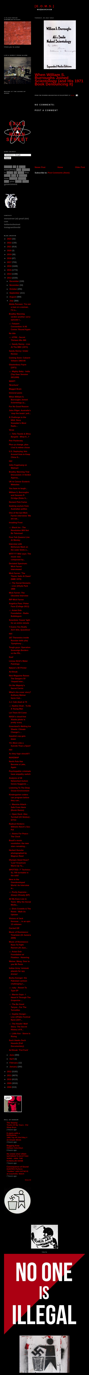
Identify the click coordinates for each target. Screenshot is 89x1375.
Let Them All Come (18, 713)
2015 (9, 270)
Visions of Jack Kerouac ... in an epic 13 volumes (19, 921)
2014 (9, 274)
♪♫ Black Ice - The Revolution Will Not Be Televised (19, 530)
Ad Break (13, 672)
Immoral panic (15, 393)
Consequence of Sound (18, 1167)
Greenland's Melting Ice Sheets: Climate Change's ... (20, 729)
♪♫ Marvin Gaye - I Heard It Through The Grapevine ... (20, 997)
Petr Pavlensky (16, 441)
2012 (9, 1072)
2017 (9, 262)
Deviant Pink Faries (18, 502)
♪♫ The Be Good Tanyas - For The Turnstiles (17, 1007)
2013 (9, 278)
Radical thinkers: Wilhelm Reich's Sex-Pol (19, 827)
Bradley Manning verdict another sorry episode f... (19, 317)
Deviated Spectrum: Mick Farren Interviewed (18, 566)
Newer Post (40, 167)
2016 (9, 266)
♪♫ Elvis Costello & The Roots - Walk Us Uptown (20, 912)
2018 (9, 258)
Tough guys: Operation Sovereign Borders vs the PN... (19, 650)
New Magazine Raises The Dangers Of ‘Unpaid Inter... (19, 679)
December (14, 281)
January (13, 1067)
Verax (11, 430)
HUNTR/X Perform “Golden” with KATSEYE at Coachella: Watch (17, 1171)
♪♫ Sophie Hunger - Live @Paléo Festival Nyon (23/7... (19, 1017)
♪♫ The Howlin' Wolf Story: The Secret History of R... (18, 1027)
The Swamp (12, 1123)
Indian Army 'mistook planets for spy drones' (19, 971)
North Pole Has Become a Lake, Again (17, 764)
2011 (9, 1075)
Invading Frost (15, 523)
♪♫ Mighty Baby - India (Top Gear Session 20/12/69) (19, 374)
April (11, 1059)
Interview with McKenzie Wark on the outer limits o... (18, 547)
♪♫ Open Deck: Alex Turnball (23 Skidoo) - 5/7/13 (20, 817)
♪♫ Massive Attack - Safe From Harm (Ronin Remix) (18, 807)
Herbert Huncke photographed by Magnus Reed (18, 853)
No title (12, 333)
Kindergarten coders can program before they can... (19, 798)
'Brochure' (14, 385)
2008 (9, 1087)
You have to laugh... (18, 488)
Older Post (80, 167)
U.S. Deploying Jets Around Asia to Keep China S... (19, 454)
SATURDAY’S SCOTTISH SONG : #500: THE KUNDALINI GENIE (17, 1158)
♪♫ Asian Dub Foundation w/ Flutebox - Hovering (19, 955)
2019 (9, 254)
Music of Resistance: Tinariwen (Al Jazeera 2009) (20, 935)
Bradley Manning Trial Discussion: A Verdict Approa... (20, 475)
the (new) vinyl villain (16, 1154)
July (11, 301)
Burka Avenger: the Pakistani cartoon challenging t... (18, 981)
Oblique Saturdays (15, 1148)
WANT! (12, 381)
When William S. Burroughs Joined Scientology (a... (18, 400)
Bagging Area (13, 1146)
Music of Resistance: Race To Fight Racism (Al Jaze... (18, 945)
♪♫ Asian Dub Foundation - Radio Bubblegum (19, 613)
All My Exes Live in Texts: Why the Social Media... (20, 902)
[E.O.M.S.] (44, 6)
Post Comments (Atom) (59, 173)
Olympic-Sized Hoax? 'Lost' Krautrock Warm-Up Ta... (19, 863)
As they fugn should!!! (19, 754)
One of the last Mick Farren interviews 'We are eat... (20, 516)
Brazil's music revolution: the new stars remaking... (19, 843)
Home (60, 167)
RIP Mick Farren (16, 600)
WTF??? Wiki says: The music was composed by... (20, 557)
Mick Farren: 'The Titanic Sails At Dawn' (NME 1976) (20, 576)
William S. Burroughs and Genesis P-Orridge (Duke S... (19, 495)
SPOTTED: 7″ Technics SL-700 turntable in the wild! (19, 873)
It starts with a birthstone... (13, 1134)
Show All (28, 1180)
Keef (11, 657)
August (13, 297)
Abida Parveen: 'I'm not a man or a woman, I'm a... (20, 307)
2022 (9, 243)
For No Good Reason (19, 407)
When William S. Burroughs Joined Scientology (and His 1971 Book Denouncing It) (59, 79)
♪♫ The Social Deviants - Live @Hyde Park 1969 (20, 586)
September (14, 293)
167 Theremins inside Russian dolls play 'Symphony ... (19, 641)
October (13, 289)
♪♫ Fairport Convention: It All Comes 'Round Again (20, 327)
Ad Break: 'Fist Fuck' (18, 1050)
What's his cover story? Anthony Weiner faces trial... (20, 695)
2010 (9, 1079)
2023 (9, 239)
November (14, 285)
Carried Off (14, 928)
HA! (10, 461)
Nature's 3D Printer (18, 668)
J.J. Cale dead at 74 (18, 702)
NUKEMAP (14, 758)
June (12, 1055)
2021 (9, 247)
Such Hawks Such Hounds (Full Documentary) (17, 1043)
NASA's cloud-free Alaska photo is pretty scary (17, 720)
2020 (9, 251)
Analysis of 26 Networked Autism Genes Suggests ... (18, 781)
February (13, 1063)
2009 (9, 1083)
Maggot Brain (15, 389)
